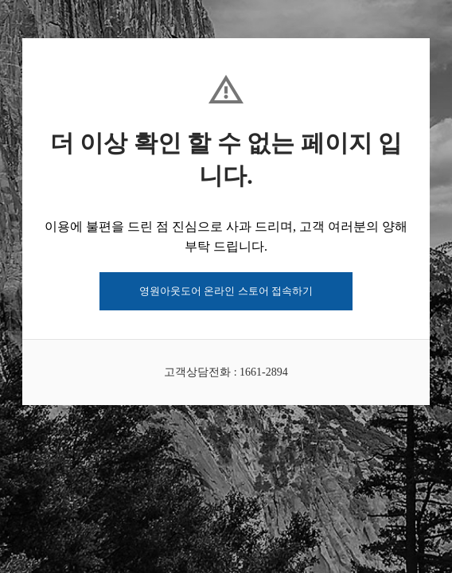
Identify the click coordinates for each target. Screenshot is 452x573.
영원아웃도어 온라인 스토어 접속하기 (226, 291)
